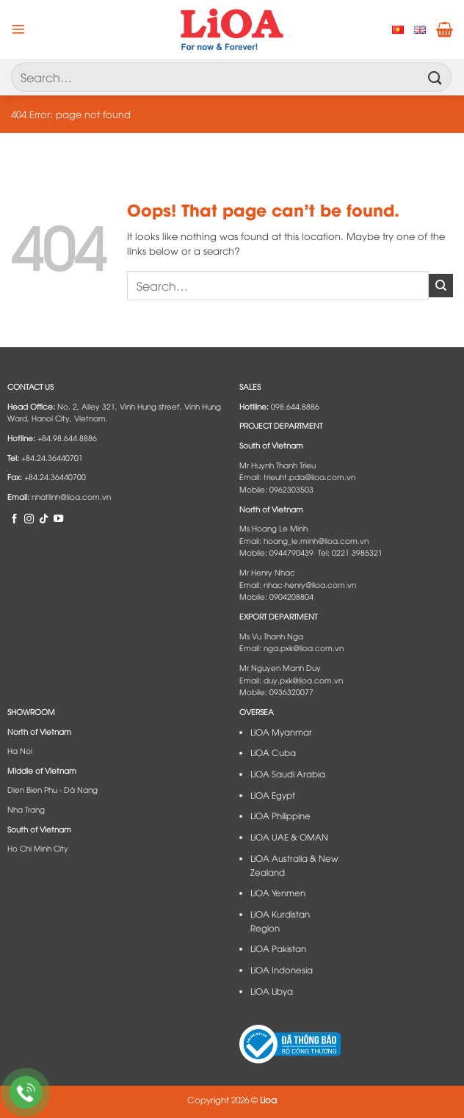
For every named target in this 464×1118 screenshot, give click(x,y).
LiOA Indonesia (281, 970)
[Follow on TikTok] (43, 518)
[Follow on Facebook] (14, 518)
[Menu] (18, 29)
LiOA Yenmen (277, 893)
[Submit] (435, 76)
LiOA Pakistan (278, 948)
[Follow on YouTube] (58, 518)
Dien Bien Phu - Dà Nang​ (52, 789)
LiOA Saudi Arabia (287, 774)
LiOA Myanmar (281, 732)
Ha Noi (19, 750)
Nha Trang (26, 809)
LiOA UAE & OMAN (289, 837)
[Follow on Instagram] (29, 518)
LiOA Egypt (272, 795)
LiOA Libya (271, 991)
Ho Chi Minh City (37, 848)
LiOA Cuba (273, 752)
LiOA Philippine (280, 815)
